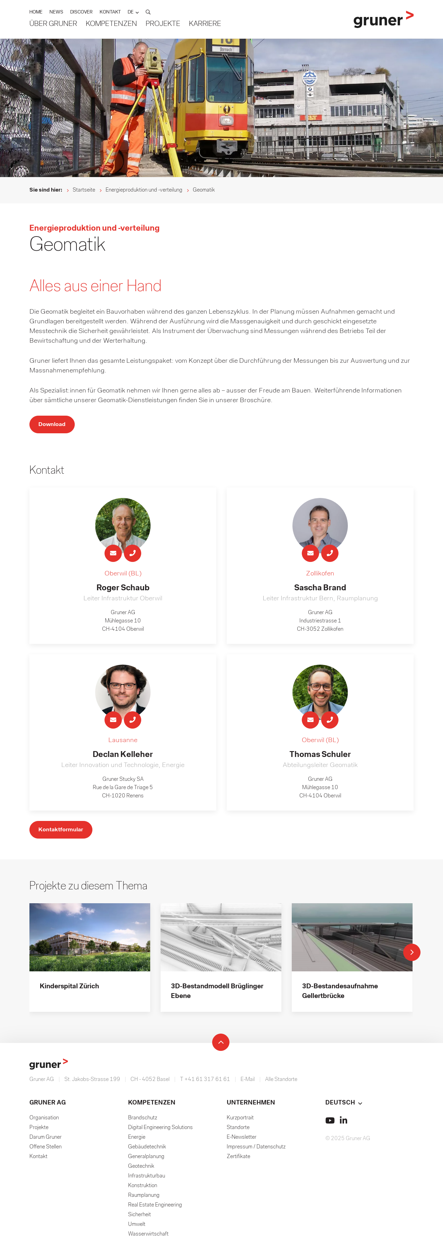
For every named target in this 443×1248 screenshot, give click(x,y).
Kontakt (38, 1158)
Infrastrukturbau (146, 1178)
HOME (36, 12)
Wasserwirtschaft (148, 1236)
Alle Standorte (281, 1081)
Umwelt (136, 1226)
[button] (133, 12)
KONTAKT (110, 12)
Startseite (84, 190)
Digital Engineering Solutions (160, 1129)
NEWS (56, 12)
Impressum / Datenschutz (256, 1149)
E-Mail (248, 1081)
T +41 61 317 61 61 (205, 1081)
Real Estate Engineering (155, 1207)
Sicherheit (139, 1216)
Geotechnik (141, 1168)
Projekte (163, 24)
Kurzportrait (240, 1120)
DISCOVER (81, 12)
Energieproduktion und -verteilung (144, 190)
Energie (136, 1139)
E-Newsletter (241, 1139)
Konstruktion (142, 1187)
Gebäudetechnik (147, 1149)
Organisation (44, 1120)
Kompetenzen (111, 24)
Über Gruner (53, 24)
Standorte (238, 1129)
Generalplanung (146, 1158)
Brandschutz (142, 1120)
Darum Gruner (45, 1139)
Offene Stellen (45, 1149)
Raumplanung (144, 1197)
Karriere (205, 24)
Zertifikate (238, 1158)
